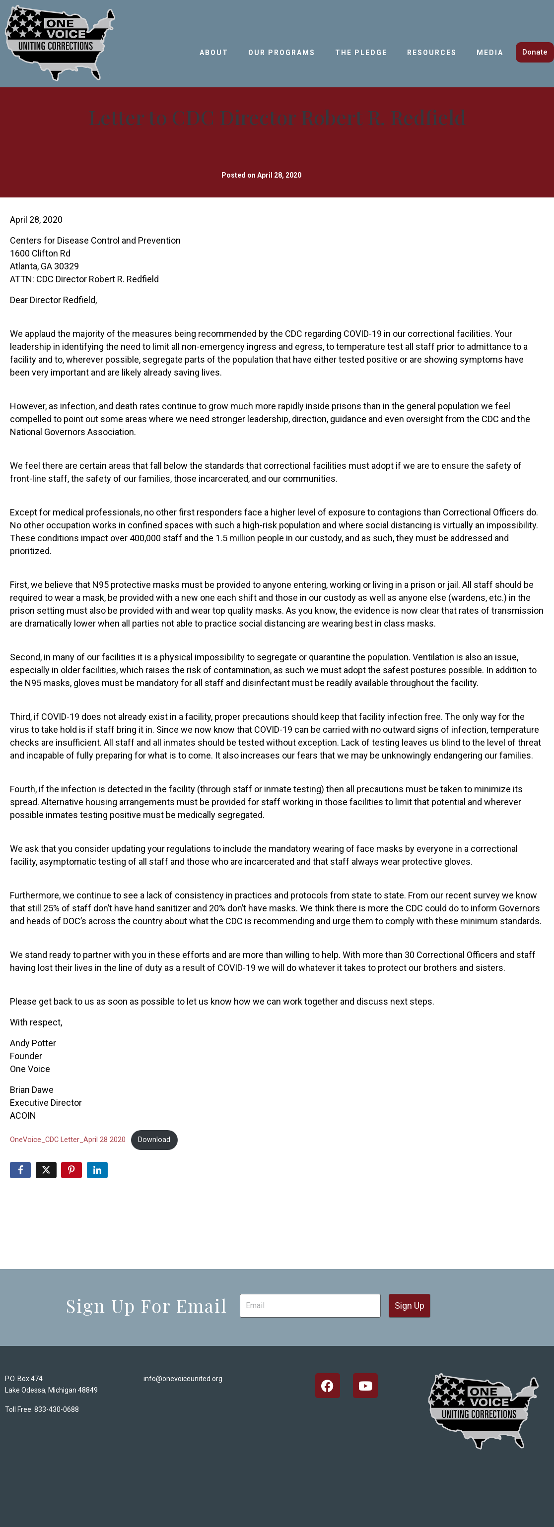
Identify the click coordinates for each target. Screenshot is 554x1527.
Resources (432, 53)
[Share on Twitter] (46, 1170)
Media (490, 53)
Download (154, 1140)
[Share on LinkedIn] (97, 1170)
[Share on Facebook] (20, 1170)
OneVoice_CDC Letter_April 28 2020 (68, 1140)
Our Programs (281, 53)
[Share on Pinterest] (71, 1170)
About (214, 53)
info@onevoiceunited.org (182, 1379)
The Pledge (361, 53)
